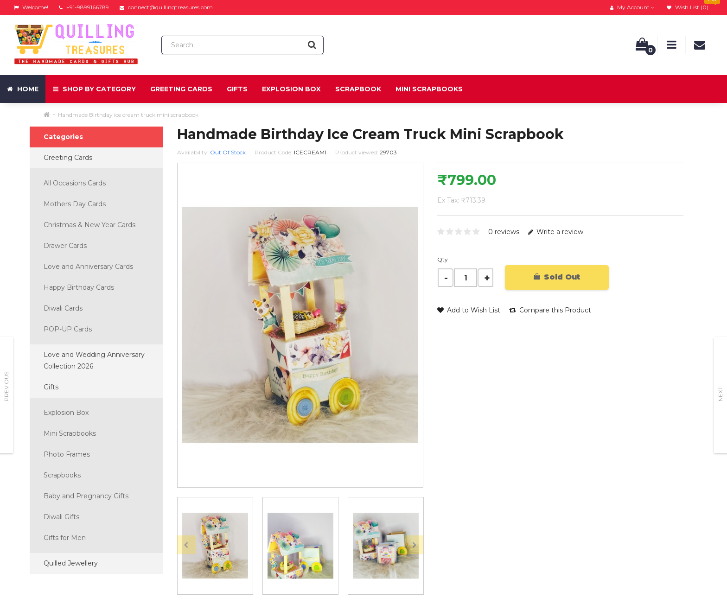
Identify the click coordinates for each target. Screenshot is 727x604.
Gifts (237, 89)
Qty (442, 259)
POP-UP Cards (68, 329)
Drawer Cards (65, 246)
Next (720, 394)
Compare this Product (550, 310)
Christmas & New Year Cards (89, 225)
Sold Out (557, 277)
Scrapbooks (62, 475)
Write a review (555, 232)
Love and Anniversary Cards (88, 266)
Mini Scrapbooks (429, 89)
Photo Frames (67, 454)
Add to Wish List (468, 310)
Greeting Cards (181, 89)
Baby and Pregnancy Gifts (86, 496)
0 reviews (503, 232)
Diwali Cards (63, 308)
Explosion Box (291, 89)
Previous (6, 386)
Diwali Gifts (61, 517)
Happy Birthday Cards (79, 287)
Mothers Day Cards (75, 204)
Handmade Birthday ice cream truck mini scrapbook (128, 114)
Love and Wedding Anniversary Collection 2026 (94, 360)
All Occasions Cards (75, 183)
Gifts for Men (65, 538)
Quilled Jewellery (71, 563)
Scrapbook (358, 89)
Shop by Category (94, 89)
